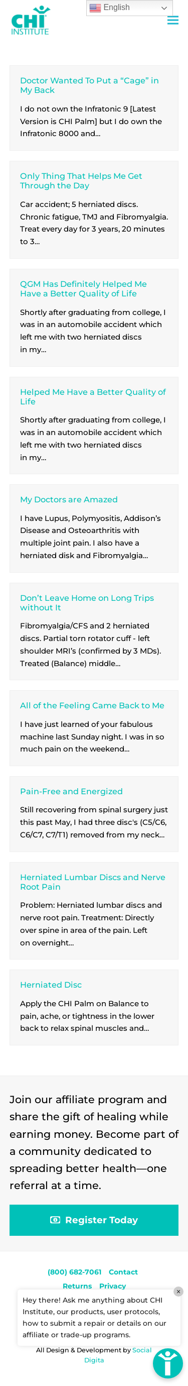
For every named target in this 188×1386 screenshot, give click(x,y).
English (109, 8)
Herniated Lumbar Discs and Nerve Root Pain (92, 882)
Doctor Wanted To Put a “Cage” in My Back (89, 85)
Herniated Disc (51, 985)
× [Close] (178, 1292)
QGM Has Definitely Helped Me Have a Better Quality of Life (83, 288)
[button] (172, 20)
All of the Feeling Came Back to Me (92, 705)
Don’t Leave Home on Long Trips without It (87, 602)
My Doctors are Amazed (69, 499)
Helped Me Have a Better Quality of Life (93, 396)
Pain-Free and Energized (71, 791)
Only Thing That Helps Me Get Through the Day (81, 180)
